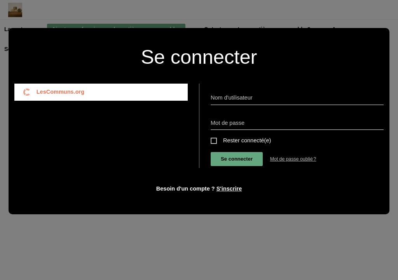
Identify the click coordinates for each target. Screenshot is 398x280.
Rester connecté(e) (247, 140)
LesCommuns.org (53, 92)
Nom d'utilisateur (232, 97)
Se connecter (237, 159)
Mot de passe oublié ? (293, 159)
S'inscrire (229, 189)
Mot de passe (227, 123)
